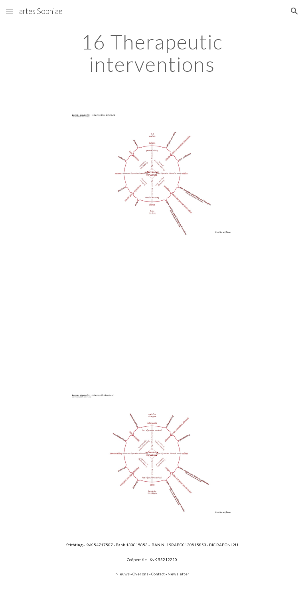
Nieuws (122, 573)
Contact (158, 573)
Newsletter (178, 573)
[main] (152, 53)
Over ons (140, 573)
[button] (9, 11)
